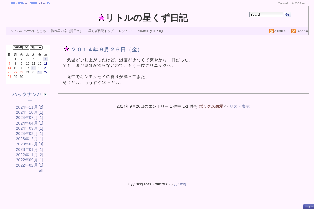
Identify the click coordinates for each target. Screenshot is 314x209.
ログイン (125, 31)
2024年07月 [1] (29, 117)
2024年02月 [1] (29, 133)
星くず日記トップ (101, 31)
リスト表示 (239, 106)
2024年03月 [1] (29, 128)
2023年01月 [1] (29, 149)
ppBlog (180, 184)
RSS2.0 (299, 31)
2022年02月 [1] (29, 165)
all (41, 170)
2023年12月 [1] (29, 138)
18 (33, 68)
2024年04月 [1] (29, 123)
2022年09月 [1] (29, 160)
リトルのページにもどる (28, 31)
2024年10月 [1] (29, 112)
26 (39, 72)
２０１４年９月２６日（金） (107, 50)
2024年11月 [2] (29, 107)
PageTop (308, 206)
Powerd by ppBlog (150, 31)
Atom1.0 (277, 31)
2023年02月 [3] (29, 144)
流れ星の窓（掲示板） (67, 31)
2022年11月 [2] (29, 154)
